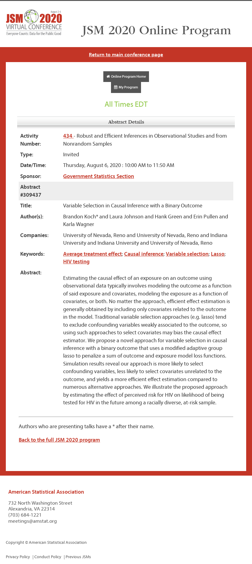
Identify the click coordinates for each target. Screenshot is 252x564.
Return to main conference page (126, 55)
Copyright (15, 542)
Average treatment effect (92, 254)
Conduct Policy (47, 556)
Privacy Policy (18, 556)
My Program (126, 87)
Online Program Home (126, 76)
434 (68, 136)
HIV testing (76, 261)
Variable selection (187, 254)
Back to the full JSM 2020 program (59, 440)
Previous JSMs (78, 556)
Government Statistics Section (98, 176)
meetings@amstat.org (32, 521)
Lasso (217, 254)
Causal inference (143, 254)
